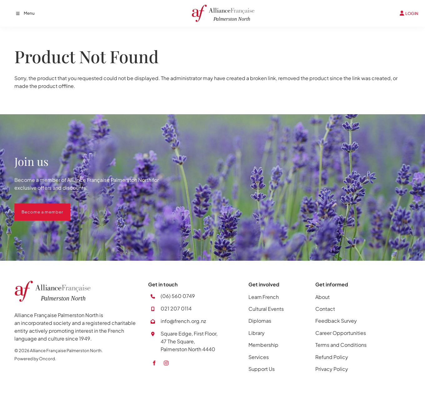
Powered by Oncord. (35, 358)
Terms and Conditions (341, 344)
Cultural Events (266, 308)
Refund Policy (331, 357)
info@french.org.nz (183, 321)
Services (258, 357)
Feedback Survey (336, 320)
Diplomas (259, 320)
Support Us (261, 369)
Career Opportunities (340, 333)
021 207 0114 (176, 308)
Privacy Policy (331, 369)
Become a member (35, 207)
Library (256, 333)
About (322, 297)
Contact (325, 308)
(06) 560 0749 (178, 296)
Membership (263, 344)
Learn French (263, 297)
